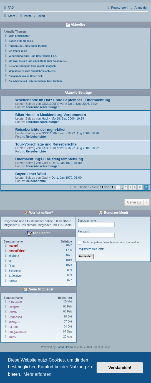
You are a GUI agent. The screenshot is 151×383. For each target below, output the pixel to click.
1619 (69, 260)
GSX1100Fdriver (53, 103)
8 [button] (130, 187)
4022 (69, 245)
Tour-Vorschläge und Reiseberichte (46, 144)
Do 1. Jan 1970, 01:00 (67, 162)
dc (10, 260)
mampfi (14, 245)
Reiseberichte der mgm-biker (40, 129)
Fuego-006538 (18, 332)
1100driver (15, 275)
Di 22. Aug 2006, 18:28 (83, 133)
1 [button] (118, 187)
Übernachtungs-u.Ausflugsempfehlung (49, 159)
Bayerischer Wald (30, 174)
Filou (12, 265)
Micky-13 (14, 322)
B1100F (14, 327)
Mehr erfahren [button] (37, 374)
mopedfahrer (17, 250)
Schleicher (15, 270)
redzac (13, 280)
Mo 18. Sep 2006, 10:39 (67, 118)
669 (69, 270)
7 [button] (126, 187)
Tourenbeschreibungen (42, 107)
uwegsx (14, 307)
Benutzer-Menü (113, 213)
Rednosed (15, 317)
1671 (69, 255)
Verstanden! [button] (120, 367)
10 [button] (140, 187)
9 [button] (134, 187)
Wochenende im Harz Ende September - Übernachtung (62, 100)
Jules (12, 337)
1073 (69, 265)
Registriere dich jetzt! (91, 249)
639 (69, 275)
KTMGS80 (15, 302)
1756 (69, 250)
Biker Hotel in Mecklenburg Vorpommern (50, 115)
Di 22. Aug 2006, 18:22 (83, 148)
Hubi (45, 118)
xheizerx (14, 255)
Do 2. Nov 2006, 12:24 (83, 103)
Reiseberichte (36, 136)
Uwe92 (13, 312)
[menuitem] (8, 7)
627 (69, 280)
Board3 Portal (64, 347)
